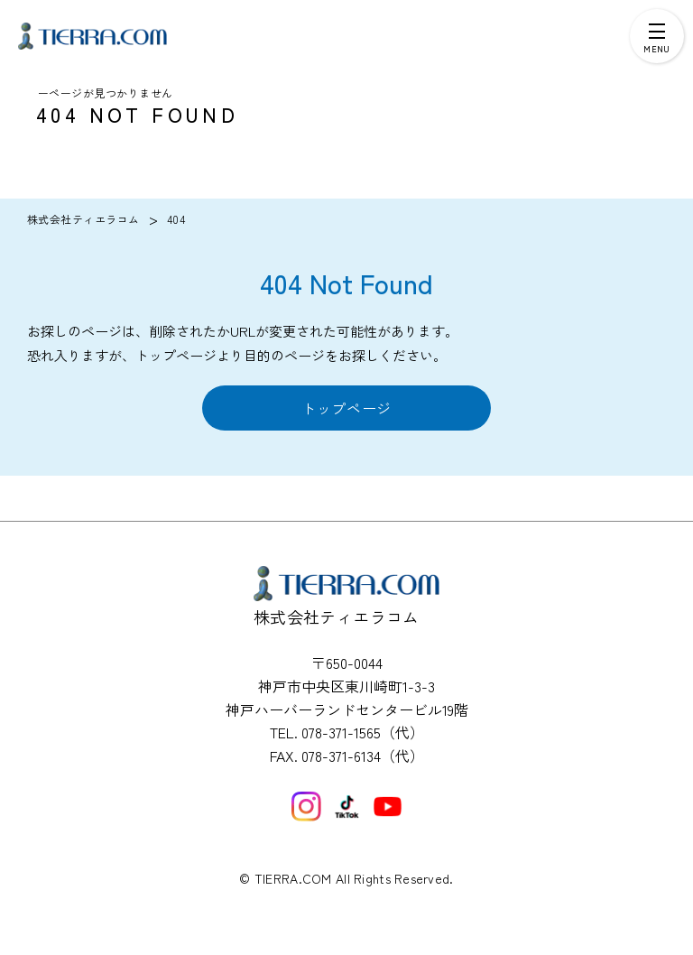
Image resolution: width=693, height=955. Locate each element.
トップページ (346, 408)
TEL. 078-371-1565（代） (347, 732)
